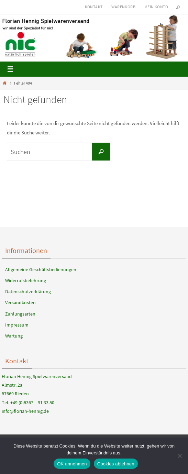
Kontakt (94, 6)
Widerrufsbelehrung (25, 280)
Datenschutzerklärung (28, 291)
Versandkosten (20, 302)
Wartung (14, 336)
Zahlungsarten (20, 314)
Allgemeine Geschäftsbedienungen (40, 269)
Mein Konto (156, 6)
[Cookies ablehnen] (179, 455)
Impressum (17, 325)
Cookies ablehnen (115, 463)
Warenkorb (123, 6)
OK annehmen (72, 463)
